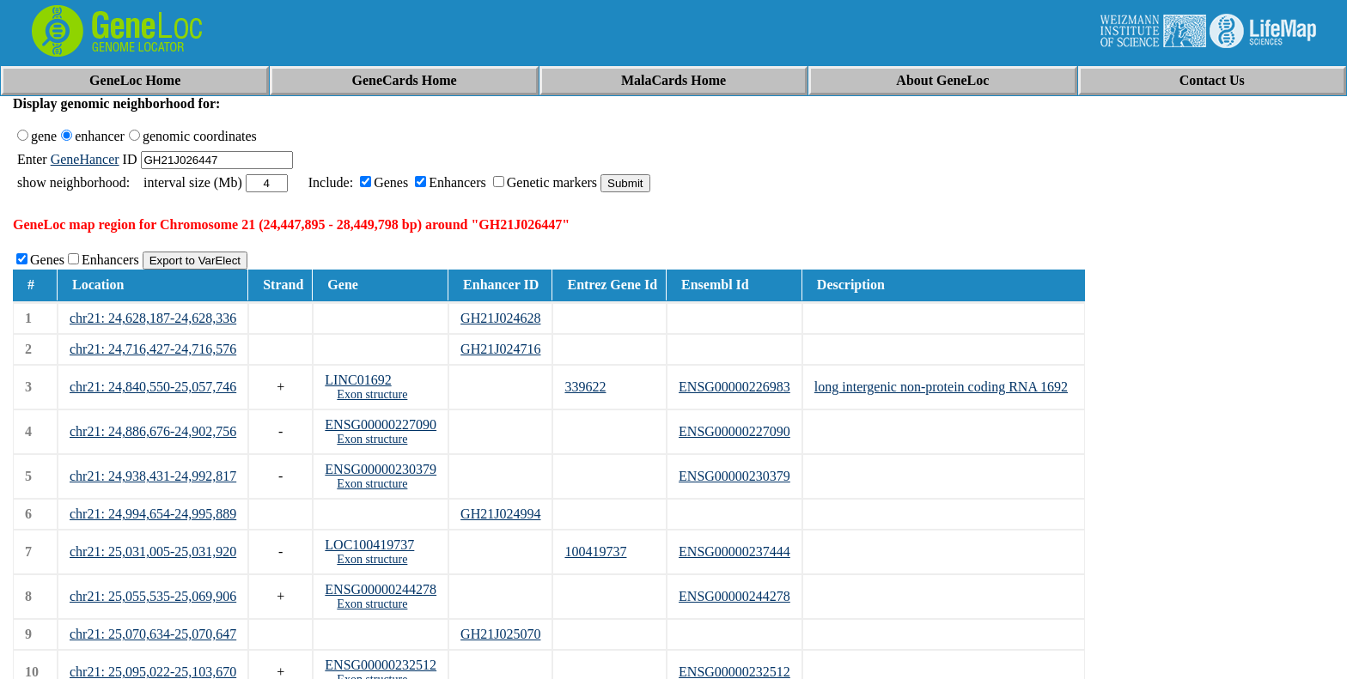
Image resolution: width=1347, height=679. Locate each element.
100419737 (595, 551)
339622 (585, 386)
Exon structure (372, 394)
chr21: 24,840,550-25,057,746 (153, 386)
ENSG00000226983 (734, 386)
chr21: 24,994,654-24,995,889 (153, 513)
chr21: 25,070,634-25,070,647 (153, 634)
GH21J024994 (500, 513)
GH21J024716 (500, 349)
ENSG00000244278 (380, 589)
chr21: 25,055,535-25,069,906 (153, 596)
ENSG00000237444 (734, 551)
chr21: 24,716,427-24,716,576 (153, 349)
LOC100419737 (369, 544)
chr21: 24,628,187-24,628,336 (153, 318)
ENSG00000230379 (380, 469)
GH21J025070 (500, 634)
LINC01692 (358, 380)
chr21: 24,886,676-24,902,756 (153, 431)
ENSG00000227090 (380, 424)
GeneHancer (85, 159)
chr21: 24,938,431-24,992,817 (153, 476)
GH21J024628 (500, 318)
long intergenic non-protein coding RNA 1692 (941, 386)
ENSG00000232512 (380, 665)
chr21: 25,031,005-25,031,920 (153, 551)
